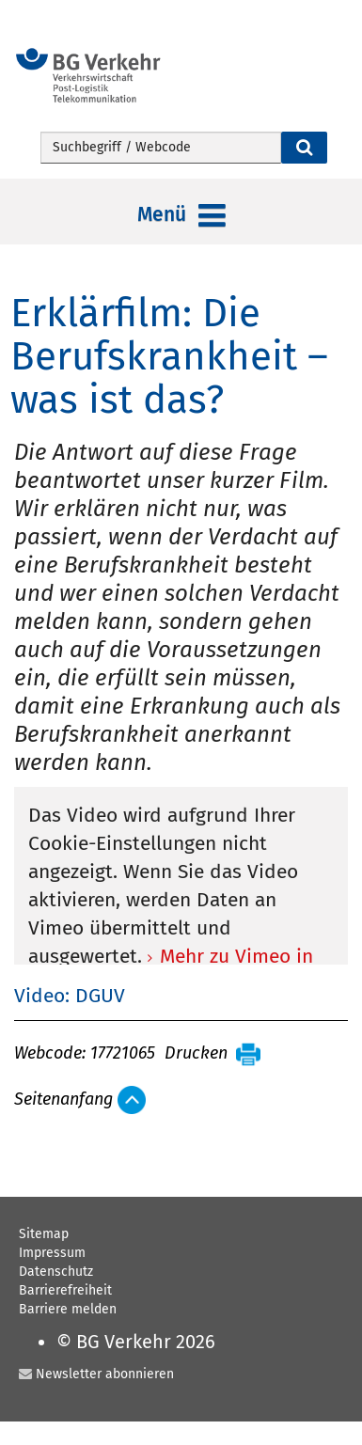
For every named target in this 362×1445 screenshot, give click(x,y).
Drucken (196, 1053)
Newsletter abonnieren (105, 1374)
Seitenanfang (63, 1100)
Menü (181, 216)
